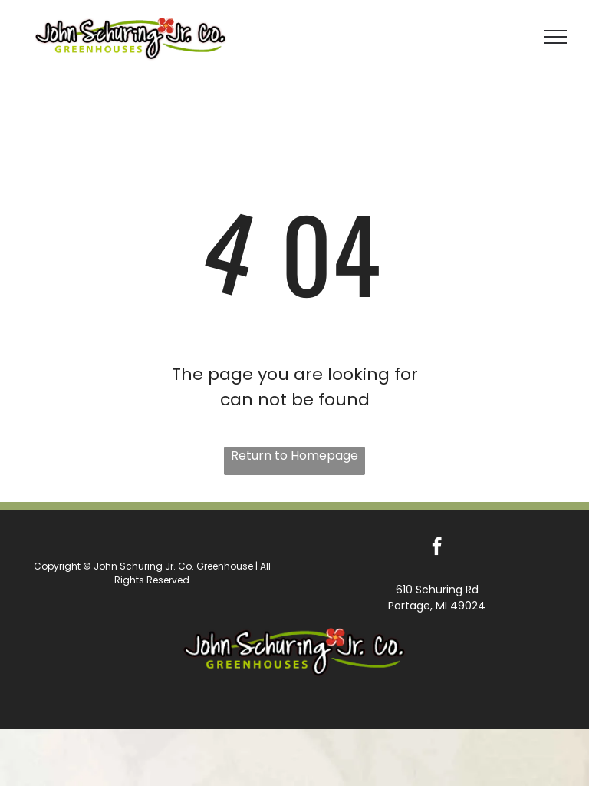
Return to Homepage (294, 455)
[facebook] (436, 548)
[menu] (555, 37)
